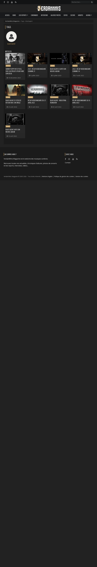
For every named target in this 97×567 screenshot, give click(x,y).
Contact (67, 163)
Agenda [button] (88, 15)
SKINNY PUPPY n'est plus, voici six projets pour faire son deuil (15, 71)
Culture (72, 15)
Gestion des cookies (82, 176)
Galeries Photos (56, 15)
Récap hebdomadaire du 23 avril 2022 (37, 101)
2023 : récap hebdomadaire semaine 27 (37, 70)
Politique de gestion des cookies (64, 176)
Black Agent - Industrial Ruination (58, 101)
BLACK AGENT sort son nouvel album (13, 130)
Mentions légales (47, 176)
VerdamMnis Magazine (12, 21)
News (14, 15)
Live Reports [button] (23, 15)
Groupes (80, 15)
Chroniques (34, 15)
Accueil (7, 15)
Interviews (44, 15)
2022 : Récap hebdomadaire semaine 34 (81, 70)
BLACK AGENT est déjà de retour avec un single (13, 101)
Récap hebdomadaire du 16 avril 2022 (81, 101)
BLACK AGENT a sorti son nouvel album (58, 70)
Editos (66, 15)
